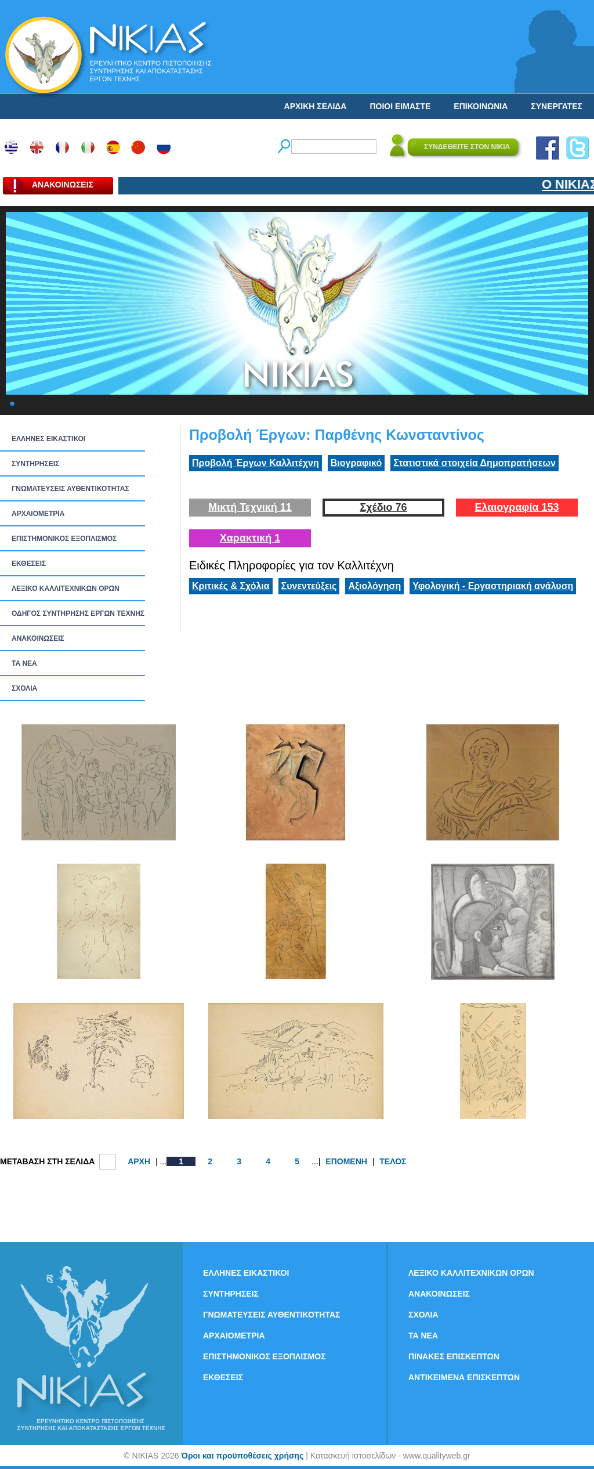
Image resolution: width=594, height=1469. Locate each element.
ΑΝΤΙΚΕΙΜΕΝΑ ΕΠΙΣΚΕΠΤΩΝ (464, 1377)
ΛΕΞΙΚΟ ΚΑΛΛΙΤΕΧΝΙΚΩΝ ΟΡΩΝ (65, 588)
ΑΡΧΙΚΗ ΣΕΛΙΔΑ (315, 106)
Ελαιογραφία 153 (517, 507)
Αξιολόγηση (374, 586)
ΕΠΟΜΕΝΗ (346, 1161)
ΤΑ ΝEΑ (24, 663)
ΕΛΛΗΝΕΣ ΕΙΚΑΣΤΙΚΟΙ (48, 439)
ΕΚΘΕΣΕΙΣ (29, 564)
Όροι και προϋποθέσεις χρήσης (242, 1455)
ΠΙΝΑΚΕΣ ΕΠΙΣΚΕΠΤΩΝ (453, 1356)
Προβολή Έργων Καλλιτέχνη (255, 463)
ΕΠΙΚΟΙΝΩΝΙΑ (481, 106)
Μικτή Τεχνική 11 (250, 507)
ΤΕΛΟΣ (392, 1161)
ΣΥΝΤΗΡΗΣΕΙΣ (35, 464)
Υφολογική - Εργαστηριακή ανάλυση (492, 586)
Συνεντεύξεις (309, 586)
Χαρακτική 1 (250, 538)
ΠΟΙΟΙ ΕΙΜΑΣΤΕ (400, 106)
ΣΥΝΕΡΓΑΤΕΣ (556, 106)
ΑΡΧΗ (139, 1161)
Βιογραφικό (356, 463)
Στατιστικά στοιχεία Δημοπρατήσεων (474, 463)
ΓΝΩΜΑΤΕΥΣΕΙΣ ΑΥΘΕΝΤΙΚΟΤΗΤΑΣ (70, 489)
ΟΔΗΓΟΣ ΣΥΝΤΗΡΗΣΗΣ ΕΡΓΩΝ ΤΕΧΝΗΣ (78, 613)
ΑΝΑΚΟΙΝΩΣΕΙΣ (38, 638)
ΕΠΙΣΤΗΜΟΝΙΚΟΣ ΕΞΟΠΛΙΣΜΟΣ (64, 539)
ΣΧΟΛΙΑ (24, 688)
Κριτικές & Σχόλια (231, 586)
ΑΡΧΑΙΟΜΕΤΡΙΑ (38, 514)
